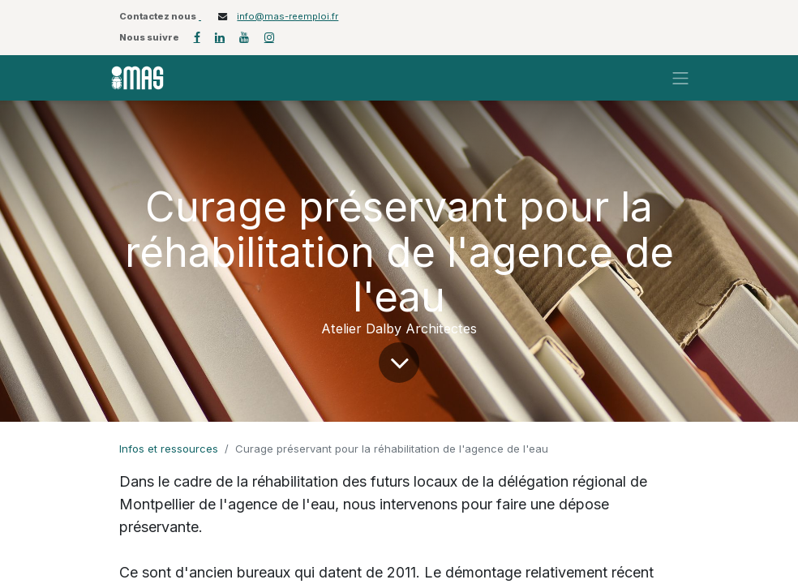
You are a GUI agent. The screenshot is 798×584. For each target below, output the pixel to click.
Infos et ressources (168, 448)
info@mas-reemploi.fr (287, 16)
